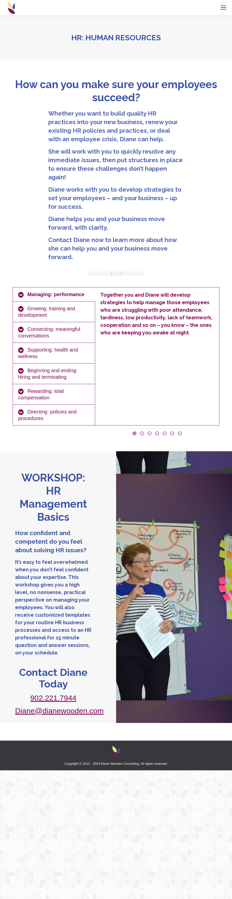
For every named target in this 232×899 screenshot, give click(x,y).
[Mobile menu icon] (223, 7)
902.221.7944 (53, 698)
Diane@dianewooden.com (59, 711)
